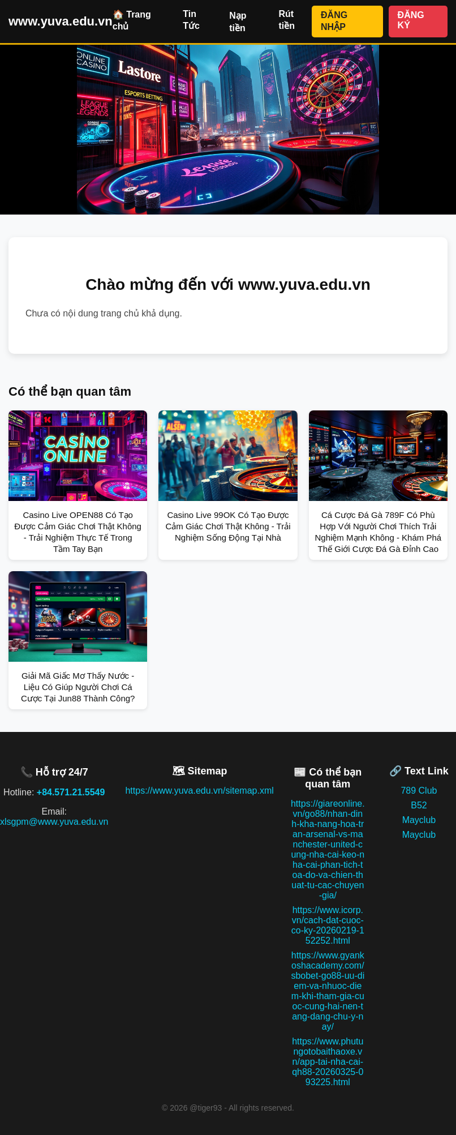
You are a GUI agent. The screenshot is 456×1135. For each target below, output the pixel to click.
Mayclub (419, 820)
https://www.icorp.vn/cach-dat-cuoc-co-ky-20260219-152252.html (327, 925)
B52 (419, 805)
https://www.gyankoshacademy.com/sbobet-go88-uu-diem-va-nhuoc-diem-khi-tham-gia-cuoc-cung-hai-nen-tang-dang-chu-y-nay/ (327, 990)
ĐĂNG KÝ (411, 20)
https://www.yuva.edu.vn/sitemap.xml (199, 790)
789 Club (419, 790)
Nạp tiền (237, 22)
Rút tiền (286, 20)
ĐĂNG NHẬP (334, 21)
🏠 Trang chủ (132, 20)
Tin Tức (191, 20)
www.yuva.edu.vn (60, 21)
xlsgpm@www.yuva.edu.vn (54, 821)
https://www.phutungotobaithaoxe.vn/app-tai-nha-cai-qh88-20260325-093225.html (327, 1062)
